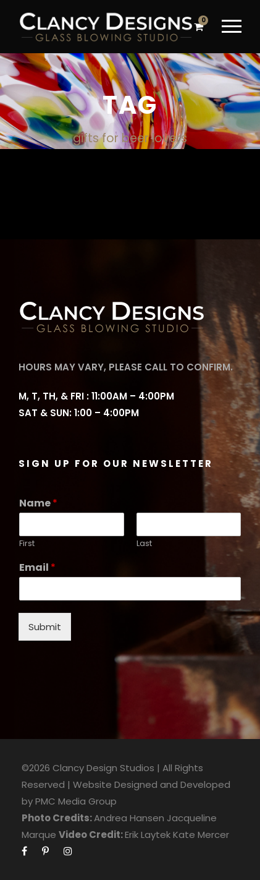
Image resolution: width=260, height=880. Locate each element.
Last (144, 544)
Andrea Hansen (129, 817)
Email (37, 568)
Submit (44, 626)
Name (38, 503)
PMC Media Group (76, 801)
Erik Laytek (147, 834)
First (27, 544)
